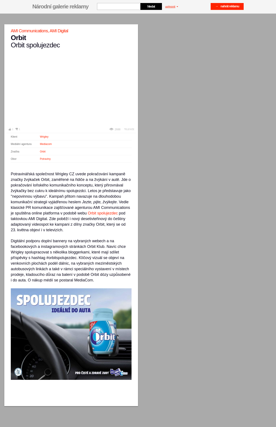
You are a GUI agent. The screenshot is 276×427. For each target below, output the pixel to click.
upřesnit (171, 6)
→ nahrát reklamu (227, 6)
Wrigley (44, 136)
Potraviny (45, 158)
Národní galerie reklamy (60, 6)
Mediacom (46, 144)
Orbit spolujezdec (103, 213)
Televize (129, 129)
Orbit (42, 151)
